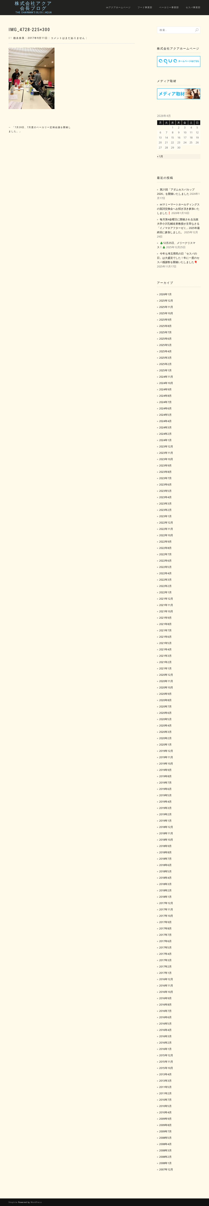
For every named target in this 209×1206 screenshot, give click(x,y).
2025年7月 (165, 332)
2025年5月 (165, 345)
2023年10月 (166, 459)
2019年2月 (165, 814)
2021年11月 (166, 605)
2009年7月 (165, 1131)
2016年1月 (165, 1049)
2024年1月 (165, 440)
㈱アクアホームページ (118, 7)
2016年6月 (165, 1017)
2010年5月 (165, 1106)
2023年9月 (165, 465)
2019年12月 (166, 751)
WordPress (36, 1202)
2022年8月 (165, 548)
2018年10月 (166, 839)
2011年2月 (165, 1093)
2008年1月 (165, 1163)
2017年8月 (165, 928)
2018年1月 (165, 897)
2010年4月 (165, 1112)
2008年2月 (165, 1157)
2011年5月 (165, 1087)
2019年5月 (165, 795)
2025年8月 (165, 326)
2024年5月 (165, 415)
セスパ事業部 (193, 7)
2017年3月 (165, 960)
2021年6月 (165, 636)
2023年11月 (166, 453)
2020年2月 (165, 738)
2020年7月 (165, 706)
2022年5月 (165, 567)
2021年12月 (166, 598)
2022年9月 (165, 541)
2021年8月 (165, 624)
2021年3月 (165, 656)
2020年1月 (165, 744)
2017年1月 (165, 973)
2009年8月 (165, 1125)
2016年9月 (165, 998)
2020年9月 (165, 694)
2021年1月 (165, 668)
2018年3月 (165, 884)
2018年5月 (165, 871)
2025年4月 (165, 351)
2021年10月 (166, 611)
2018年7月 (165, 858)
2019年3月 (165, 808)
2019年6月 (165, 789)
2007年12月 (166, 1169)
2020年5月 (165, 719)
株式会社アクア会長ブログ (33, 6)
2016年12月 (166, 979)
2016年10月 (166, 992)
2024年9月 (165, 389)
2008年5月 (165, 1138)
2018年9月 (165, 846)
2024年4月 (165, 421)
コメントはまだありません (68, 38)
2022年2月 (165, 586)
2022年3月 (165, 579)
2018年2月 (165, 890)
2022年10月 (166, 535)
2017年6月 (165, 941)
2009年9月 (165, 1118)
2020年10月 (166, 687)
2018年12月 (166, 827)
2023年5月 (165, 491)
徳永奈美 (19, 38)
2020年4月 (165, 725)
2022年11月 (166, 529)
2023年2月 (165, 510)
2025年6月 (165, 338)
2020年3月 (165, 732)
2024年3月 (165, 427)
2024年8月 (165, 395)
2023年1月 (165, 516)
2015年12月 (166, 1055)
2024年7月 (165, 402)
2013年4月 (165, 1074)
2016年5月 (165, 1023)
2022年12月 (166, 522)
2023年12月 (166, 446)
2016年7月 (165, 1011)
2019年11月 (166, 757)
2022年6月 (165, 560)
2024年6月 (165, 408)
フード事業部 (145, 7)
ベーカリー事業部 (169, 7)
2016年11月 (166, 985)
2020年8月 (165, 700)
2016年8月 (165, 1004)
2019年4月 (165, 801)
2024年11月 (166, 376)
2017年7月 (165, 935)
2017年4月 (165, 954)
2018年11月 (166, 833)
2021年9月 (165, 617)
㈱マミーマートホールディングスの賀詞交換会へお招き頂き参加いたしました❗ (178, 209)
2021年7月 (165, 630)
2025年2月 (165, 364)
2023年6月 (165, 484)
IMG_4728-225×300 (29, 29)
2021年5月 (165, 643)
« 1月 (160, 156)
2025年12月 (166, 300)
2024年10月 (166, 383)
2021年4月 (165, 649)
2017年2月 (165, 966)
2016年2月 (165, 1042)
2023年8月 (165, 472)
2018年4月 (165, 877)
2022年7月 (165, 554)
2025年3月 (165, 357)
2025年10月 (166, 313)
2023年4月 (165, 497)
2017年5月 (165, 947)
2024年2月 (165, 434)
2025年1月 (165, 370)
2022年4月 (165, 573)
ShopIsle (13, 1202)
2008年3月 (165, 1150)
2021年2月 (165, 662)
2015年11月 (166, 1061)
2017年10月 (166, 916)
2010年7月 (165, 1099)
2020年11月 (166, 681)
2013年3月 (165, 1080)
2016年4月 (165, 1030)
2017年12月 (166, 903)
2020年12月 (166, 675)
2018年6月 (165, 865)
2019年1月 (165, 820)
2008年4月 (165, 1144)
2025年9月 (165, 319)
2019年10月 (166, 763)
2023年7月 (165, 478)
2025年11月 (166, 307)
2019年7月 (165, 782)
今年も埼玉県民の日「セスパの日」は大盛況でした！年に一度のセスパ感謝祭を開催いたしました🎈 (178, 258)
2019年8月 (165, 776)
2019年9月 (165, 770)
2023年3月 (165, 503)
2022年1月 (165, 592)
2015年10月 (166, 1068)
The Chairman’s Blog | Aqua (34, 12)
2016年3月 (165, 1036)
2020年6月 (165, 713)
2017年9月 (165, 922)
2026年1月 (165, 294)
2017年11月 (166, 909)
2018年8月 (165, 852)
